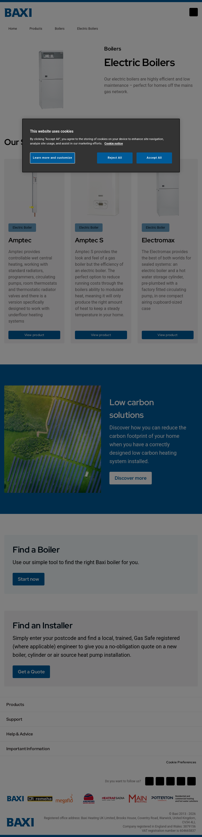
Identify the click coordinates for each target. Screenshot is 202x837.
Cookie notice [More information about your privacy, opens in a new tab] (113, 143)
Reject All (115, 157)
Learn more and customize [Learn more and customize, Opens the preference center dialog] (52, 157)
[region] (101, 146)
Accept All (154, 157)
